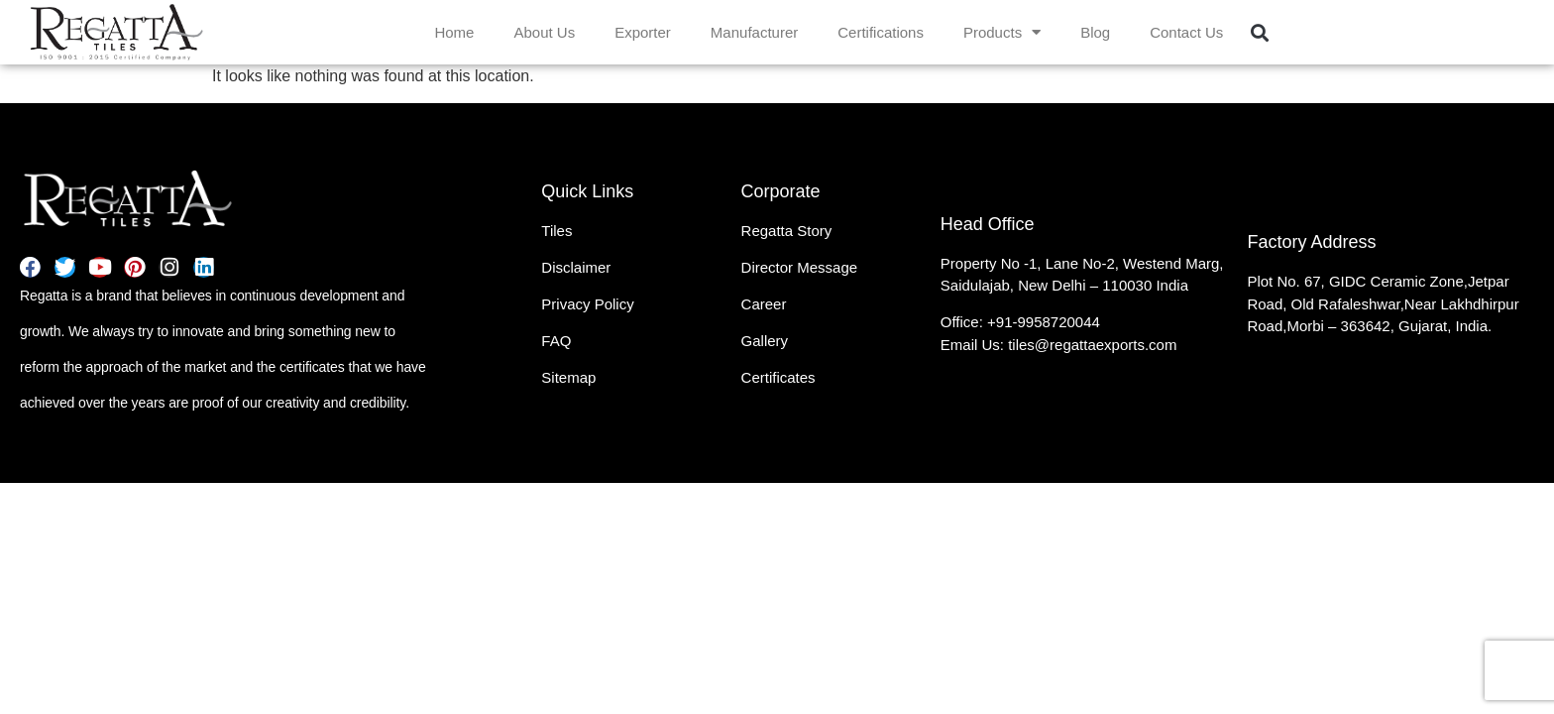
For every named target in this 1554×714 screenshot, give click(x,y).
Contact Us (1186, 32)
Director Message (799, 267)
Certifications (880, 32)
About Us (544, 32)
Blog (1095, 32)
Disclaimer (575, 267)
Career (764, 304)
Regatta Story (786, 230)
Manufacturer (754, 32)
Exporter (642, 32)
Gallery (765, 340)
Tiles (556, 230)
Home (454, 32)
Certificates (778, 377)
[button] (1259, 32)
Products (1002, 32)
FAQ (556, 340)
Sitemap (568, 377)
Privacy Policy (587, 304)
